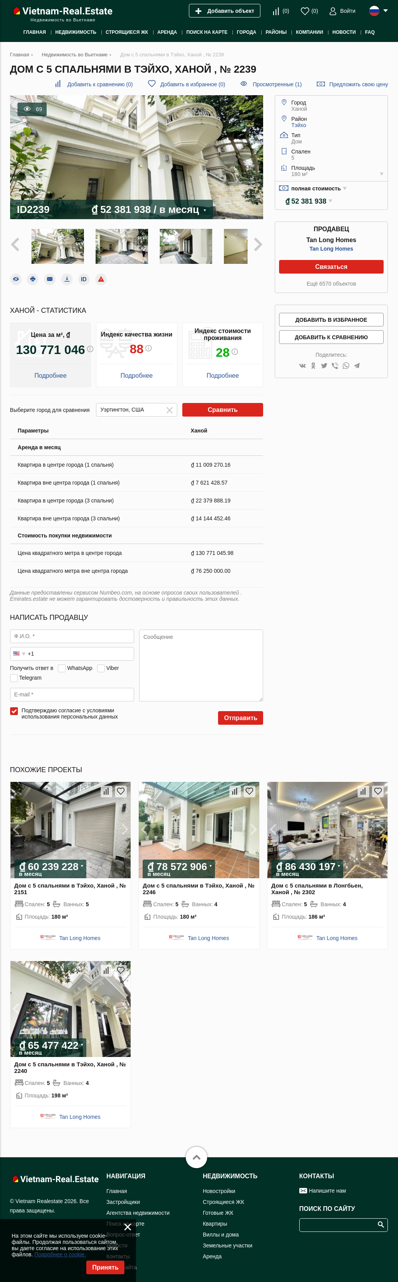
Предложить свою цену (358, 84)
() (286, 11)
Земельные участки (228, 1240)
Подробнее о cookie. (60, 1254)
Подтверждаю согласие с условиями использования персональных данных (70, 708)
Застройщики (123, 1196)
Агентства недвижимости (138, 1207)
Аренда (212, 1250)
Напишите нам (327, 1185)
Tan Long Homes (331, 249)
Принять (105, 1267)
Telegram (30, 672)
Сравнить (222, 404)
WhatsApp (80, 662)
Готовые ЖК (218, 1207)
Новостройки (219, 1185)
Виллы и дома (221, 1229)
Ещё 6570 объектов (331, 284)
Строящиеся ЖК (223, 1196)
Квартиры (215, 1218)
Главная (116, 1185)
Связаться (331, 266)
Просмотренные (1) (277, 84)
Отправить (240, 712)
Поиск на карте (125, 1218)
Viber (112, 662)
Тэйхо (299, 125)
